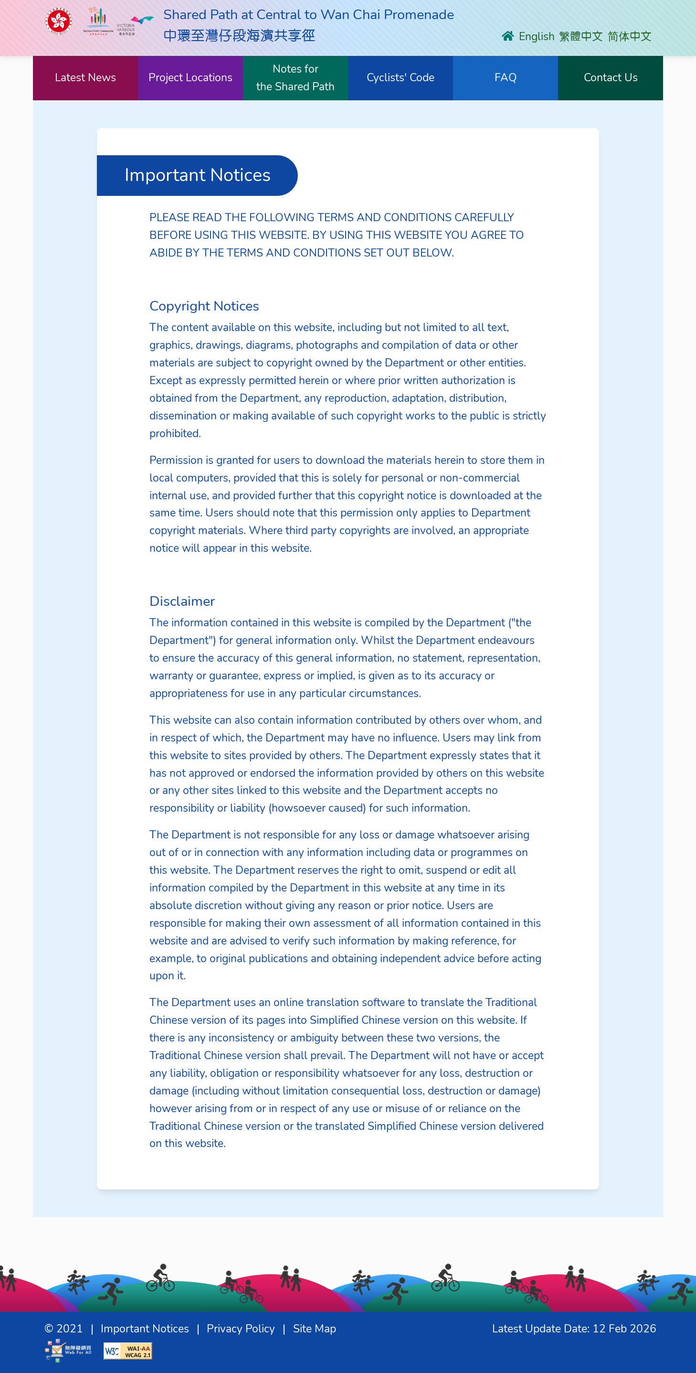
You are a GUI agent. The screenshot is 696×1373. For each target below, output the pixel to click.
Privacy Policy (241, 1328)
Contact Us (611, 77)
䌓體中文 (581, 36)
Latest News (85, 77)
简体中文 (630, 36)
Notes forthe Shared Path (295, 78)
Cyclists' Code (400, 77)
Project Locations (190, 77)
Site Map (314, 1328)
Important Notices (145, 1328)
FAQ (506, 77)
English (537, 36)
